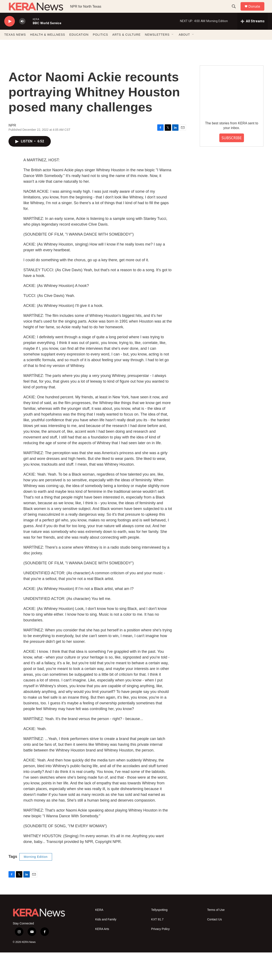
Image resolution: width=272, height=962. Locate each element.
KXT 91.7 (157, 929)
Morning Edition (36, 866)
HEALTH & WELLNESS (47, 44)
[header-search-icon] (236, 11)
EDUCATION (78, 44)
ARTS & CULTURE (126, 44)
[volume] (22, 31)
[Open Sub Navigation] (172, 44)
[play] (9, 30)
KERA (99, 919)
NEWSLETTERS (157, 44)
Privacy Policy (160, 938)
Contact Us (214, 929)
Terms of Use (216, 919)
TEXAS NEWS (15, 44)
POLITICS (100, 44)
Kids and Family (105, 929)
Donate (257, 11)
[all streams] (252, 30)
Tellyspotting (159, 919)
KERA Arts (102, 938)
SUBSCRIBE (231, 147)
